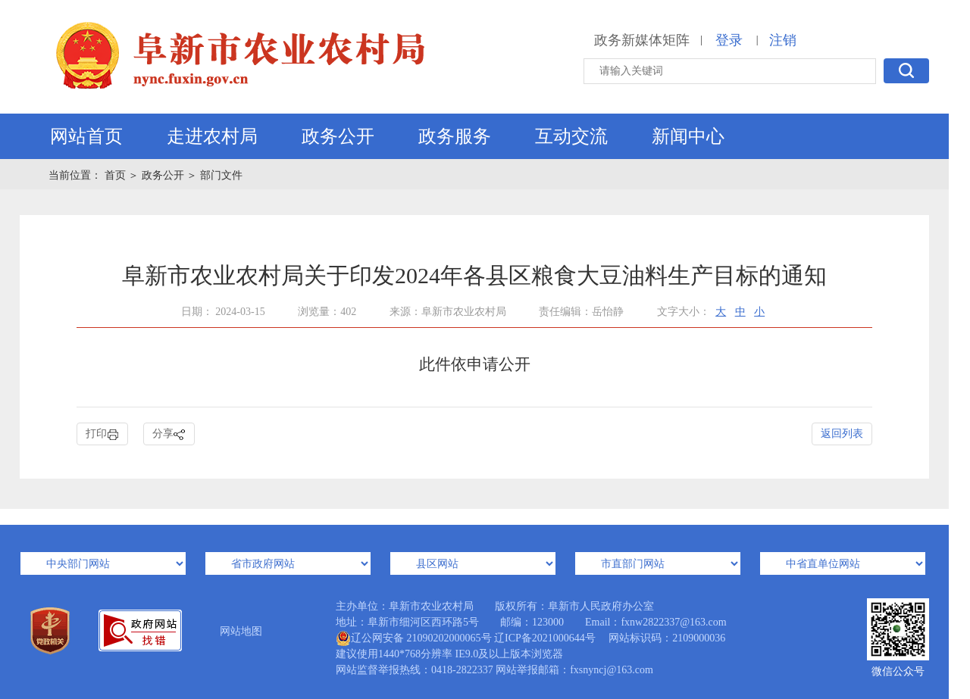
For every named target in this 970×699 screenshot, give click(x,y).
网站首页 (86, 136)
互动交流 (571, 136)
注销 (782, 40)
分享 (169, 434)
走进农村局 (212, 136)
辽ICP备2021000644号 (545, 638)
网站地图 (241, 631)
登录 (729, 40)
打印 (102, 434)
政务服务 (454, 136)
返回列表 (842, 433)
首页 (117, 175)
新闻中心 (688, 136)
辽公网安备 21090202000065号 (414, 638)
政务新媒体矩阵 (642, 40)
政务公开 (338, 136)
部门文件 (221, 175)
